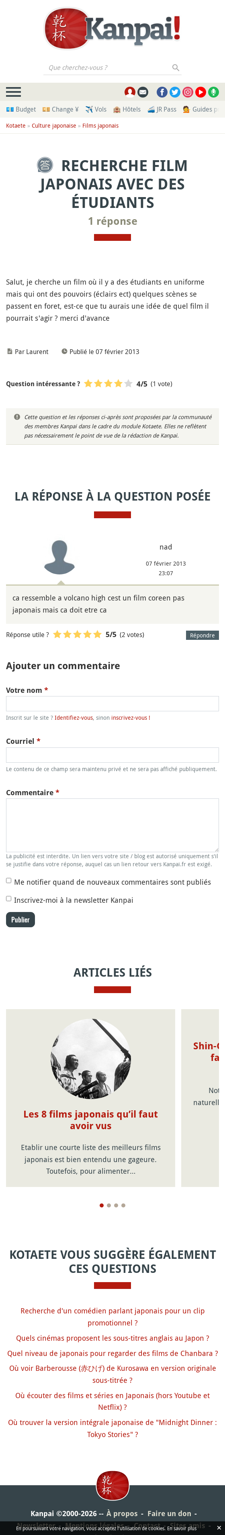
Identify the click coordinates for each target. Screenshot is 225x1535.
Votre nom (27, 690)
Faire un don (169, 1513)
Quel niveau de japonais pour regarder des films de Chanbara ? (112, 1353)
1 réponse (112, 221)
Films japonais (100, 125)
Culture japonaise (54, 125)
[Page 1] (102, 1205)
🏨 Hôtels (127, 109)
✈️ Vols (95, 109)
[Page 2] (109, 1205)
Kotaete (16, 125)
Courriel (23, 741)
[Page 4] (123, 1205)
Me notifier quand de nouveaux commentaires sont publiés (112, 882)
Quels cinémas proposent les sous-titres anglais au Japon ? (112, 1338)
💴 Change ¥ (60, 109)
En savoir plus (181, 1528)
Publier (20, 919)
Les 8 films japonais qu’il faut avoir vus (90, 1120)
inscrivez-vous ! (130, 717)
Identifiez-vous (74, 717)
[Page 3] (116, 1205)
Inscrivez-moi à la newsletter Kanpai (73, 900)
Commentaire (32, 792)
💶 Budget (21, 109)
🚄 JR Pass (161, 109)
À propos (122, 1513)
